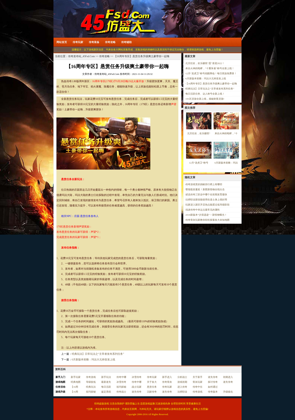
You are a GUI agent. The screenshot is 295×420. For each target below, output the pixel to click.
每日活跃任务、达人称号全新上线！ (205, 93)
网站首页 (61, 42)
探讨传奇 (213, 382)
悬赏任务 (152, 386)
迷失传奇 (213, 377)
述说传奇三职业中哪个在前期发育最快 (206, 194)
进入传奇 (182, 386)
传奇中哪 (121, 377)
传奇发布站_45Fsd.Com (81, 56)
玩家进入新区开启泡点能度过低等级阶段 (208, 204)
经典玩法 (91, 386)
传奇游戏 (91, 377)
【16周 (74, 386)
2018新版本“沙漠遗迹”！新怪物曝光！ (206, 214)
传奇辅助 (126, 42)
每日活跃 (106, 386)
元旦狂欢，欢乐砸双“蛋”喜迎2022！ (205, 63)
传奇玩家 (78, 42)
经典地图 (76, 382)
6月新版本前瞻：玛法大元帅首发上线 (93, 359)
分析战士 (182, 377)
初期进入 (228, 377)
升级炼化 (228, 391)
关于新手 (197, 377)
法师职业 (182, 391)
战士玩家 (136, 386)
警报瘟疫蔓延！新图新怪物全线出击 (205, 189)
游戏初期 (182, 382)
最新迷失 (106, 382)
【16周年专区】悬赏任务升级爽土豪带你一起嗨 (211, 83)
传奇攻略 (110, 42)
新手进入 (167, 377)
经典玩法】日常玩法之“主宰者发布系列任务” (98, 354)
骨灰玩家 (197, 382)
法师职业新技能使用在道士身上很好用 (206, 199)
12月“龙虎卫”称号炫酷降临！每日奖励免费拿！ (211, 73)
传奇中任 (197, 386)
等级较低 (91, 382)
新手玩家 (76, 377)
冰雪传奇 (136, 377)
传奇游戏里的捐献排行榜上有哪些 (204, 184)
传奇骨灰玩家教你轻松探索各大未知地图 (208, 219)
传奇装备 (94, 42)
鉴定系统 (106, 391)
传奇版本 (213, 391)
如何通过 (213, 386)
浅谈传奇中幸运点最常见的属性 (203, 209)
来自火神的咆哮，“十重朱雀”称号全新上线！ (210, 68)
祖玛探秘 (121, 386)
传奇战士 (121, 391)
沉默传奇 (152, 391)
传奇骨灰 (167, 382)
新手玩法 (106, 377)
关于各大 (152, 382)
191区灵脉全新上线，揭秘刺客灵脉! (205, 98)
